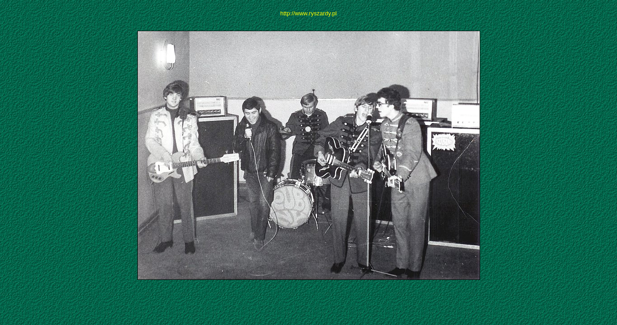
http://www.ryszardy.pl (308, 13)
